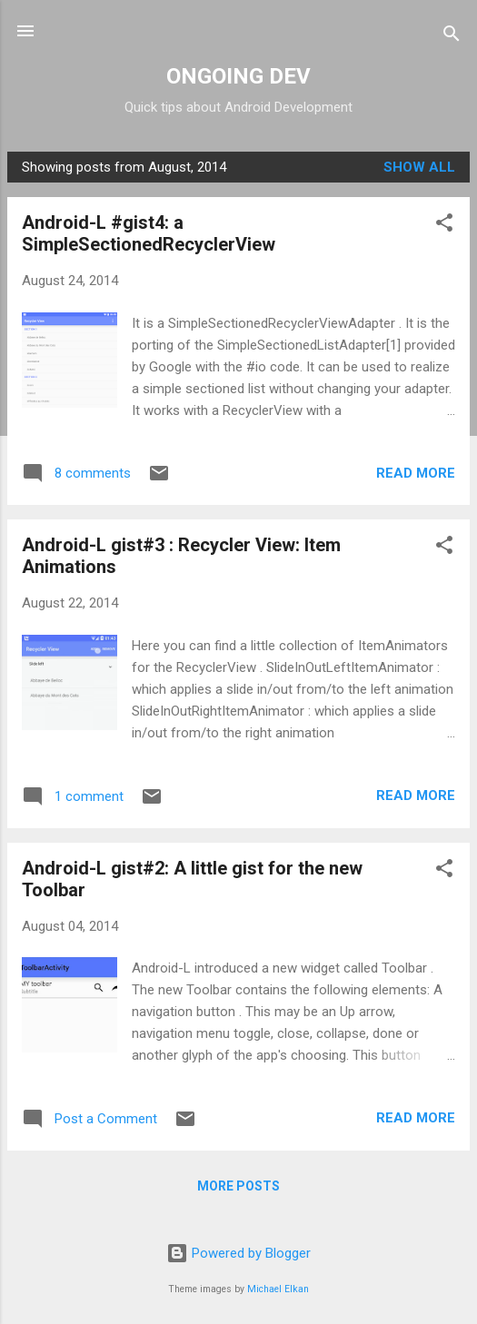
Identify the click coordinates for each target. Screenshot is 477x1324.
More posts (238, 1186)
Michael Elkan (278, 1289)
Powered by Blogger (238, 1253)
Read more (415, 473)
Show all (419, 167)
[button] (444, 226)
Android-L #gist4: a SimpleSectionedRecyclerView (148, 233)
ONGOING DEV (238, 76)
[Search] (451, 36)
